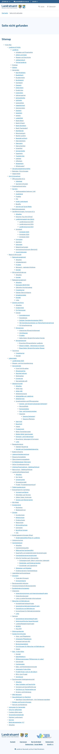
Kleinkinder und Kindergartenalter (30, 563)
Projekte (18, 265)
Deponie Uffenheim (29, 419)
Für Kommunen (20, 310)
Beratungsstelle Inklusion (20, 583)
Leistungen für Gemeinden (17, 707)
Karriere (14, 189)
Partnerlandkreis (21, 62)
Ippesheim (19, 113)
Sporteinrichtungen (22, 184)
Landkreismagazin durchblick (25, 219)
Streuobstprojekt (21, 482)
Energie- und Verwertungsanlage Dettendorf (33, 404)
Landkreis (15, 50)
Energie (18, 313)
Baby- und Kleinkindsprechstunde (26, 667)
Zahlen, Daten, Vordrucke (23, 497)
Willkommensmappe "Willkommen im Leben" (30, 659)
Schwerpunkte (20, 480)
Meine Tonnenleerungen (23, 431)
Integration (15, 591)
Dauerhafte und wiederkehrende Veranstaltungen (31, 553)
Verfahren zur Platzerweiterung (26, 689)
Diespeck (18, 85)
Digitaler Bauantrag (22, 447)
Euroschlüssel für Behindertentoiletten (28, 611)
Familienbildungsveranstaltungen (26, 555)
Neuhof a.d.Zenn (21, 136)
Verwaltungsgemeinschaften (21, 169)
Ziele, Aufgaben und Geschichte (25, 684)
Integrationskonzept (22, 596)
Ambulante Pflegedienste (23, 639)
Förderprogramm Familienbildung (26, 571)
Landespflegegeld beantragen (25, 624)
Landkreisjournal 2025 (26, 222)
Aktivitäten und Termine (23, 495)
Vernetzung (19, 677)
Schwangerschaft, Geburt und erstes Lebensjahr (34, 560)
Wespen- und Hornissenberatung (22, 363)
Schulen (14, 512)
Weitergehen (20, 376)
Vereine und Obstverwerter (24, 500)
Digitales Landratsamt (16, 717)
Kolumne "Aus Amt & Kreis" (24, 217)
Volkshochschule (17, 540)
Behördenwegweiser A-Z (16, 722)
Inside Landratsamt (22, 201)
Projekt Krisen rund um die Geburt (26, 672)
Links (17, 300)
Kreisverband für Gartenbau (21, 490)
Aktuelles (19, 214)
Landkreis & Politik (14, 47)
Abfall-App (19, 388)
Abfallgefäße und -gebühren (24, 396)
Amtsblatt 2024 (24, 234)
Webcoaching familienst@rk (24, 550)
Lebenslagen (13, 358)
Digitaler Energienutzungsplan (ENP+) (31, 320)
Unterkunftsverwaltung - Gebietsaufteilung (25, 467)
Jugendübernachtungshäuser (21, 573)
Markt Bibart (20, 121)
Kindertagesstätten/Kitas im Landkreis (28, 538)
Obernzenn (19, 143)
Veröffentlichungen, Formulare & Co (23, 211)
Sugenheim (19, 153)
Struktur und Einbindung (23, 692)
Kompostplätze (24, 409)
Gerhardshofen (20, 98)
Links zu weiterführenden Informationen (28, 598)
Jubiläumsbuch (20, 60)
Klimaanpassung (21, 340)
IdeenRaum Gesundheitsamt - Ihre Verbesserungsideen (33, 699)
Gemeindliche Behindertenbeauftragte (27, 606)
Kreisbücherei (16, 505)
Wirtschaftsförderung (19, 272)
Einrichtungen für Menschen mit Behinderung (30, 646)
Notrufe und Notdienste (19, 705)
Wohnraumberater (18, 631)
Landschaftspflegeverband (20, 472)
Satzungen (19, 244)
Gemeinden (15, 70)
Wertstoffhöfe (23, 406)
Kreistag (15, 65)
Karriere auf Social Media (24, 206)
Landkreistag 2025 (18, 361)
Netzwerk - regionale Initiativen (25, 267)
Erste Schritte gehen (22, 368)
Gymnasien (19, 528)
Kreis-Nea (8, 45)
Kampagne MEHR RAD (23, 285)
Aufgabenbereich (21, 262)
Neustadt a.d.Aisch (21, 138)
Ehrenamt (15, 576)
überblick (19, 242)
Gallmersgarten (21, 95)
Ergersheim (19, 93)
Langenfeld (19, 118)
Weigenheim (19, 163)
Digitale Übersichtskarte (23, 292)
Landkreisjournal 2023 (26, 227)
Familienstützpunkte (22, 548)
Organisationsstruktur (19, 186)
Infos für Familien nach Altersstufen (27, 558)
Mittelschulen (20, 517)
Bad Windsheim (20, 72)
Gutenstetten (20, 103)
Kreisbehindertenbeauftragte (25, 603)
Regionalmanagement (19, 257)
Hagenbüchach (20, 105)
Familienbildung (17, 543)
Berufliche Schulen (21, 530)
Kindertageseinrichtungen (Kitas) (22, 535)
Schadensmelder (21, 295)
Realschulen (19, 522)
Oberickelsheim (20, 141)
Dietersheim (19, 88)
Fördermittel (20, 308)
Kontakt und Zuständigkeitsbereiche (27, 449)
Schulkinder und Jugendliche (28, 565)
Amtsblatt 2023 (24, 237)
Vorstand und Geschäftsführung (26, 687)
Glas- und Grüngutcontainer (28, 411)
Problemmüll (20, 429)
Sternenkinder (16, 366)
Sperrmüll (19, 421)
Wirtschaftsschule (21, 525)
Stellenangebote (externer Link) (26, 191)
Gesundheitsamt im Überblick (21, 697)
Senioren (15, 616)
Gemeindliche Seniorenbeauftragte (26, 619)
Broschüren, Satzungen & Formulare (27, 439)
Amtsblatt (19, 229)
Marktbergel (20, 131)
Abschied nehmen (21, 373)
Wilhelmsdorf (20, 166)
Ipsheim (18, 115)
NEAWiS (18, 626)
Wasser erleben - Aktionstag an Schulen (31, 346)
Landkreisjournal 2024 (26, 224)
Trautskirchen (20, 156)
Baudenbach (19, 75)
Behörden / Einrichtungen (20, 171)
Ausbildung (19, 194)
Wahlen (14, 67)
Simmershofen (20, 151)
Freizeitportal (20, 290)
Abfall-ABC (19, 391)
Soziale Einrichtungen (19, 634)
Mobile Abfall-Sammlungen (24, 434)
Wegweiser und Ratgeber (24, 568)
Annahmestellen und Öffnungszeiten (27, 401)
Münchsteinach (20, 133)
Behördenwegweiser (18, 209)
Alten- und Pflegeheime (23, 636)
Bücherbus (19, 507)
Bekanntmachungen (22, 247)
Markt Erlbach (20, 123)
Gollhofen (19, 100)
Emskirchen (19, 90)
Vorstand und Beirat (22, 492)
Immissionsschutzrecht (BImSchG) (26, 249)
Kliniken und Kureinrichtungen (21, 702)
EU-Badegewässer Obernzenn (21, 462)
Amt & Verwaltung (14, 176)
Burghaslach (20, 80)
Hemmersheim (20, 108)
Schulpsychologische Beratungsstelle (24, 586)
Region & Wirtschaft (15, 254)
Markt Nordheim (21, 126)
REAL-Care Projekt (21, 674)
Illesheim (18, 110)
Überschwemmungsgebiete (20, 459)
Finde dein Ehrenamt (22, 578)
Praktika (18, 196)
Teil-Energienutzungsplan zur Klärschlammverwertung (36, 323)
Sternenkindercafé (21, 381)
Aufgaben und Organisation (24, 52)
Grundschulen (20, 515)
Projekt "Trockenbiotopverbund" (26, 485)
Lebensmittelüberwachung (20, 454)
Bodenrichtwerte (17, 452)
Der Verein (19, 477)
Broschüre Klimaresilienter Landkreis (31, 343)
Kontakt (18, 270)
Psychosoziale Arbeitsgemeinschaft (23, 679)
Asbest (18, 426)
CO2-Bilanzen (23, 333)
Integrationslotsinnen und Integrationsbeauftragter (32, 593)
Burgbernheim (20, 77)
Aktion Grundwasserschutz (20, 464)
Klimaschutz (20, 328)
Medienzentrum (21, 510)
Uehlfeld (18, 158)
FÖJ (17, 199)
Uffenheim (19, 161)
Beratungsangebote (22, 644)
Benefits (18, 204)
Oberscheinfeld (20, 146)
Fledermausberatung (18, 487)
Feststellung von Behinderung (25, 608)
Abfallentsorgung (21, 394)
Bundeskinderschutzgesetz (20, 588)
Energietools (23, 318)
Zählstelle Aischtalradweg (24, 287)
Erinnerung (19, 378)
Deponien (22, 414)
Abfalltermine (20, 399)
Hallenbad (19, 181)
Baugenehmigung (17, 444)
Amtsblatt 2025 (24, 232)
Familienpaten (20, 664)
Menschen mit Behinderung (20, 601)
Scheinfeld (19, 148)
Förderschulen (20, 520)
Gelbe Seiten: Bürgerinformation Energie (32, 338)
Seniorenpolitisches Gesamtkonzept (27, 621)
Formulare (19, 239)
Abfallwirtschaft (17, 383)
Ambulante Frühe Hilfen (23, 669)
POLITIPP (19, 629)
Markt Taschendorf (22, 128)
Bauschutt (19, 424)
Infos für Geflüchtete (15, 710)
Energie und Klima (18, 303)
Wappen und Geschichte (23, 57)
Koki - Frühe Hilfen (18, 651)
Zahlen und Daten (21, 55)
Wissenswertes (20, 371)
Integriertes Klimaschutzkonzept (29, 330)
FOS (17, 533)
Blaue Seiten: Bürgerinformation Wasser (32, 348)
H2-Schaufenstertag (25, 325)
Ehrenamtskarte (21, 581)
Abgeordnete (16, 174)
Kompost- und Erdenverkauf (24, 436)
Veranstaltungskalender (16, 715)
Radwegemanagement (19, 280)
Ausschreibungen (21, 252)
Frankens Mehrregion (15, 712)
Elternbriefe (19, 662)
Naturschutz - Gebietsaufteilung (22, 469)
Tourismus (15, 351)
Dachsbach (19, 83)
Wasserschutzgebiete (19, 457)
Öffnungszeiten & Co (18, 179)
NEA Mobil (15, 502)
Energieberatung (24, 315)
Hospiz (18, 649)
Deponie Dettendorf (29, 416)
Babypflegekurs (20, 657)
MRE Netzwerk (17, 694)
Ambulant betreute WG (23, 641)
